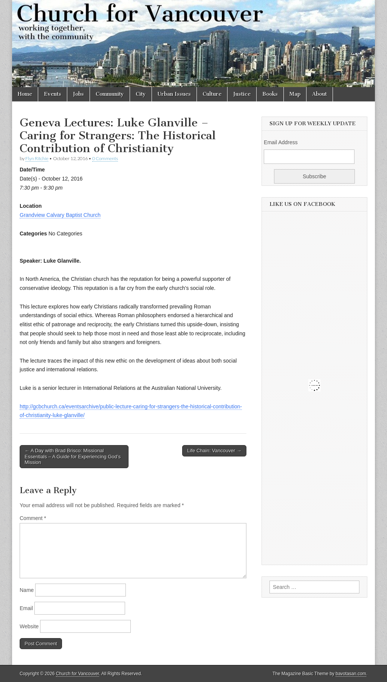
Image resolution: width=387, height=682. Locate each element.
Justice (242, 94)
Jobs (78, 94)
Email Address (280, 142)
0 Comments (105, 158)
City (141, 94)
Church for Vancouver (77, 673)
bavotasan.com (351, 673)
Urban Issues (174, 94)
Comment (33, 518)
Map (294, 94)
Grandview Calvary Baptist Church (60, 215)
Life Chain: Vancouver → (214, 450)
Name (27, 590)
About (319, 94)
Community (110, 94)
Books (270, 94)
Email (26, 608)
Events (52, 94)
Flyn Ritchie (36, 158)
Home (25, 94)
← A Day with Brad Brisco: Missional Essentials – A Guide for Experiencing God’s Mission (73, 456)
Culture (212, 94)
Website (29, 626)
